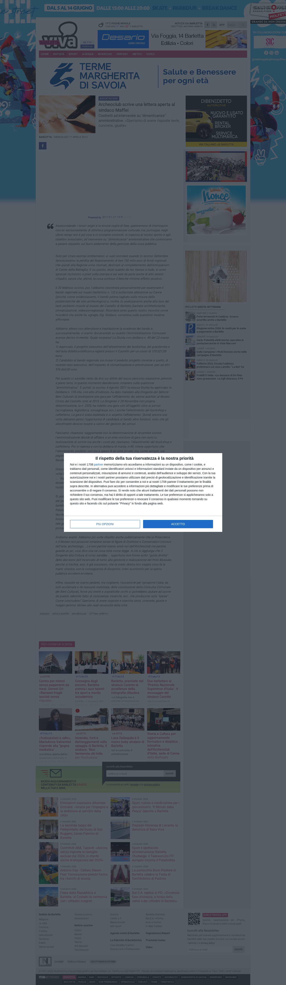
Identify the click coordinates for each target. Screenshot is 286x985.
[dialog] (143, 492)
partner (98, 464)
